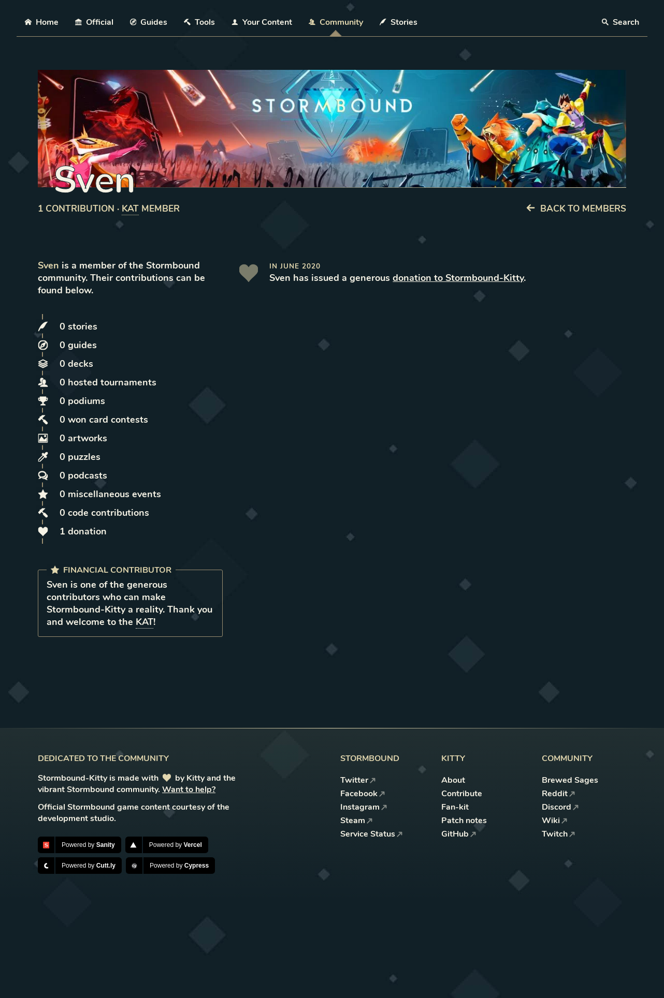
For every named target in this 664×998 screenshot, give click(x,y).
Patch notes (464, 820)
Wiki (555, 820)
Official (94, 22)
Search (620, 22)
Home (42, 22)
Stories (398, 22)
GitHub (459, 834)
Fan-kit (455, 807)
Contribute (461, 793)
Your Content (262, 22)
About (453, 780)
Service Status (371, 834)
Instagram (363, 807)
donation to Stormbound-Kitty (458, 278)
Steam (356, 820)
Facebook (362, 793)
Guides (149, 22)
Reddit (558, 793)
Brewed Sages (570, 780)
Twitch (558, 834)
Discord (560, 807)
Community (336, 22)
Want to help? (188, 789)
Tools (199, 22)
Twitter (358, 780)
